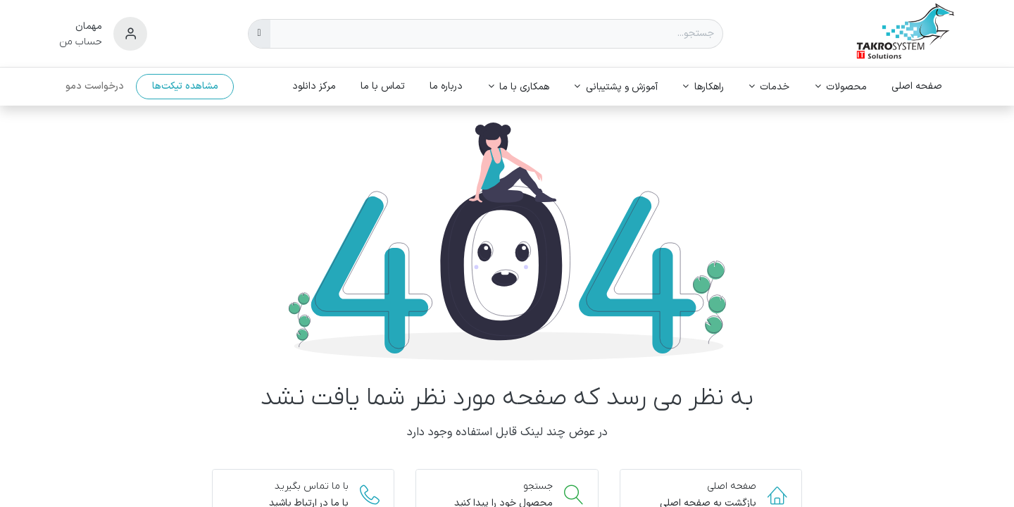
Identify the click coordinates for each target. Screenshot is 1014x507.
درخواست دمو (94, 86)
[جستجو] (259, 34)
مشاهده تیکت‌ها (185, 86)
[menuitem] (917, 86)
